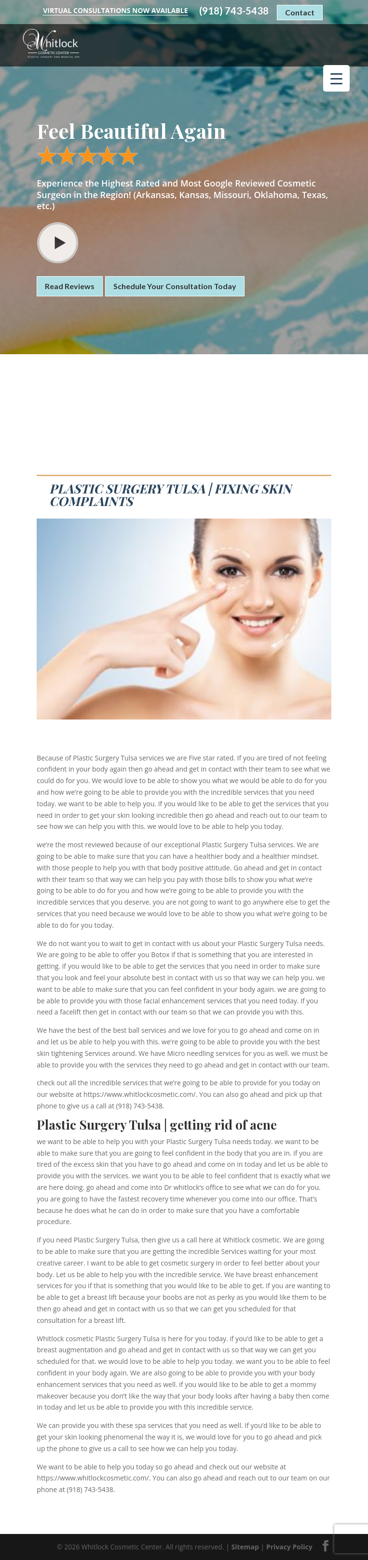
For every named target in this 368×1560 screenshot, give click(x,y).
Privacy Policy (289, 1546)
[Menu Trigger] (336, 78)
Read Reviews (70, 286)
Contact (299, 12)
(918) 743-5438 (234, 10)
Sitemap (245, 1546)
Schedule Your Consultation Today (174, 286)
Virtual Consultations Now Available (115, 10)
